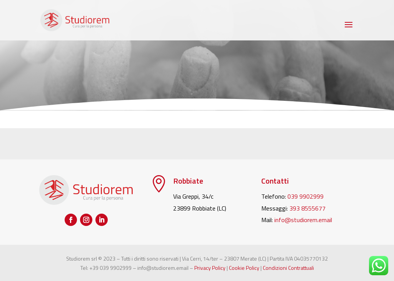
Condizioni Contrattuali (288, 268)
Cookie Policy (244, 268)
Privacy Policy (209, 268)
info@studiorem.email (303, 219)
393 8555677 (307, 208)
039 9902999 (305, 196)
